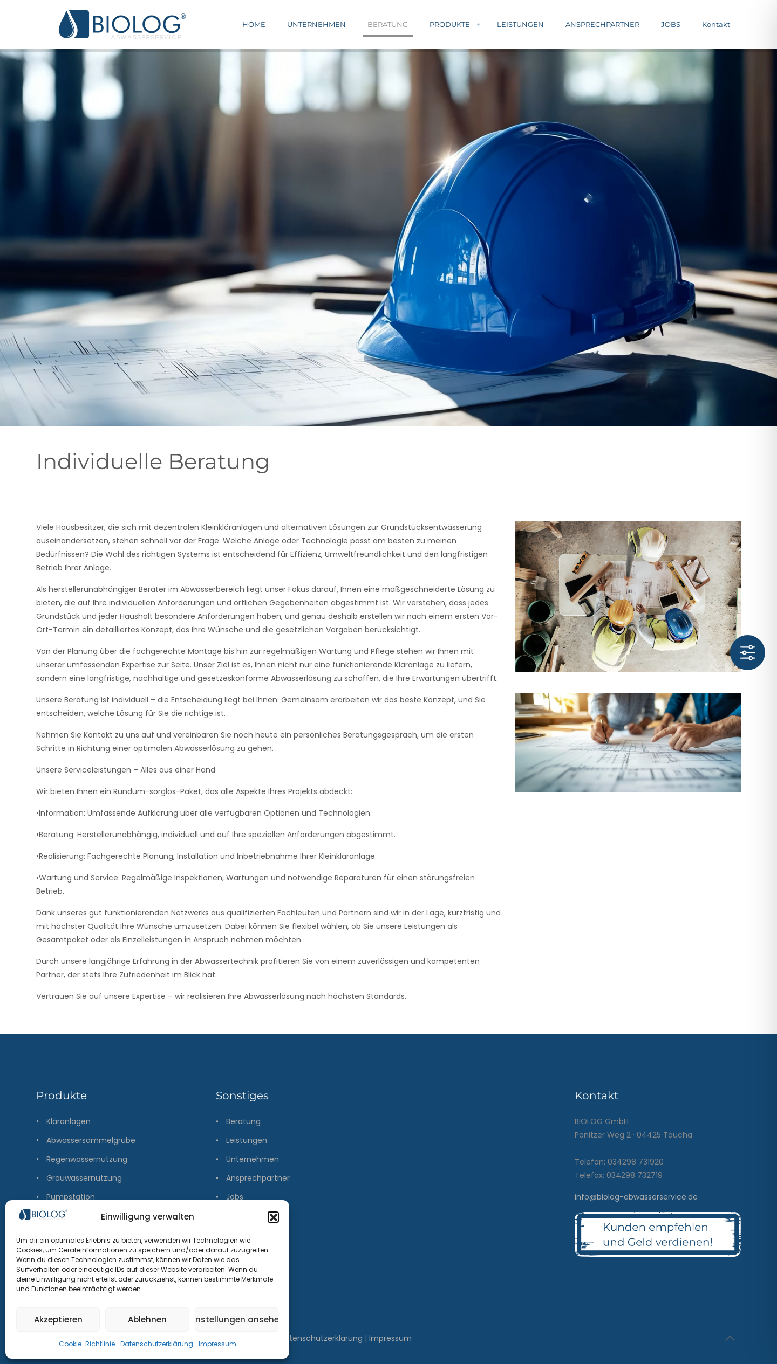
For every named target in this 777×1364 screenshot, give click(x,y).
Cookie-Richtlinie (87, 1343)
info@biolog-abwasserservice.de (636, 1196)
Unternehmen (252, 1159)
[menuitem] (478, 24)
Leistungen (246, 1140)
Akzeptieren (58, 1319)
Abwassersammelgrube (90, 1140)
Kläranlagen (68, 1121)
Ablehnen (147, 1319)
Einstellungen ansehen (236, 1319)
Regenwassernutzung (86, 1159)
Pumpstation (70, 1196)
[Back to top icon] (729, 1338)
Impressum (217, 1343)
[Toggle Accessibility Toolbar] (747, 652)
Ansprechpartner (258, 1178)
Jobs (234, 1196)
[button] (273, 1216)
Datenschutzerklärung (156, 1343)
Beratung (243, 1121)
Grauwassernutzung (84, 1178)
